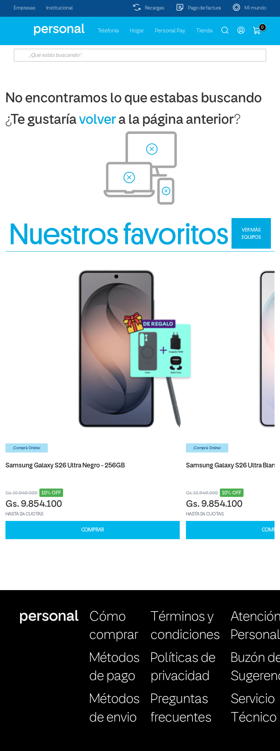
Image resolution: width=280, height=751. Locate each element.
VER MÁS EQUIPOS (251, 233)
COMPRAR (92, 530)
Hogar (137, 30)
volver (97, 120)
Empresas (24, 8)
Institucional (59, 8)
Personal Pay (170, 30)
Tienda (204, 30)
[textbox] (140, 55)
